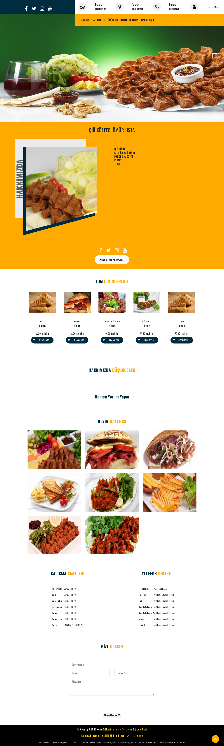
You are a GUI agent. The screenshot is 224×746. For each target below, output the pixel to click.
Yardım (96, 735)
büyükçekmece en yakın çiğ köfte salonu (154, 742)
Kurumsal (86, 735)
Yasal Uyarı (126, 735)
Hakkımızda (88, 20)
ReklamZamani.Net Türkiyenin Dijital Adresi (125, 729)
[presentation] (112, 704)
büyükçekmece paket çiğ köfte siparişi (94, 742)
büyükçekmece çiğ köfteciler (176, 742)
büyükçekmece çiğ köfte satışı (48, 742)
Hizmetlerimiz (129, 20)
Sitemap (138, 735)
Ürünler (113, 20)
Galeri (101, 20)
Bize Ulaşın (147, 20)
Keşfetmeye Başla (112, 259)
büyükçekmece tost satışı (133, 742)
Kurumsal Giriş (212, 7)
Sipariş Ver (44, 340)
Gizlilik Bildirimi (110, 735)
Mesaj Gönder (112, 715)
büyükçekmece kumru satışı (116, 742)
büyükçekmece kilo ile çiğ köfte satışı (70, 742)
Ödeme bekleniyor (100, 7)
